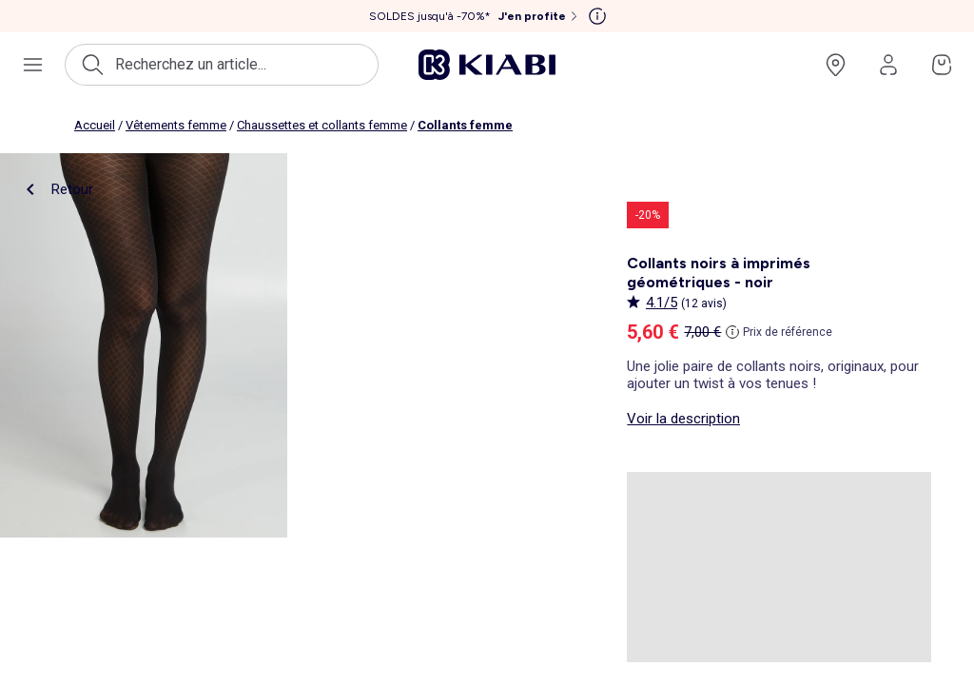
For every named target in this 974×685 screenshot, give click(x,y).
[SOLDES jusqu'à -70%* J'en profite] (475, 16)
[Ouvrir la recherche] (222, 65)
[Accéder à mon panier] (942, 65)
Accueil (94, 125)
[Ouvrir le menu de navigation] (32, 65)
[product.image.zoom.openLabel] (143, 345)
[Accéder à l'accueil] (487, 64)
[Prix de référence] (779, 332)
